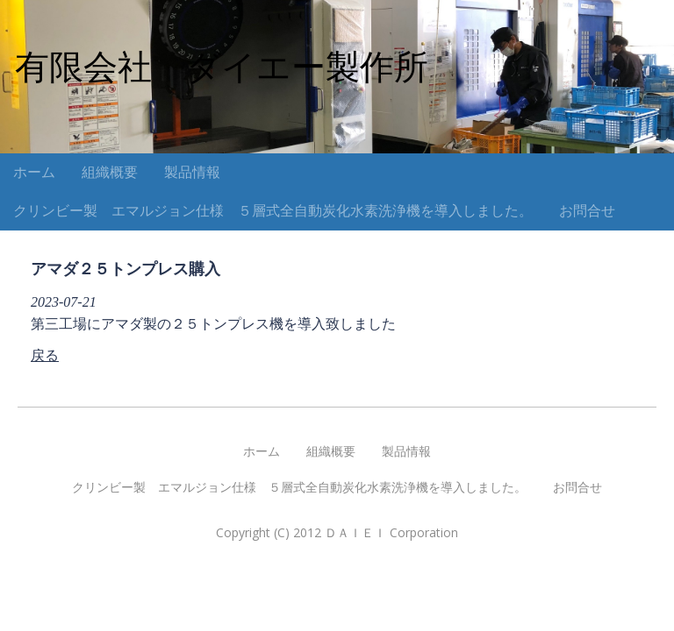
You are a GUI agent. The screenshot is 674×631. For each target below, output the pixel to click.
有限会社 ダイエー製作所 (221, 67)
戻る (45, 355)
